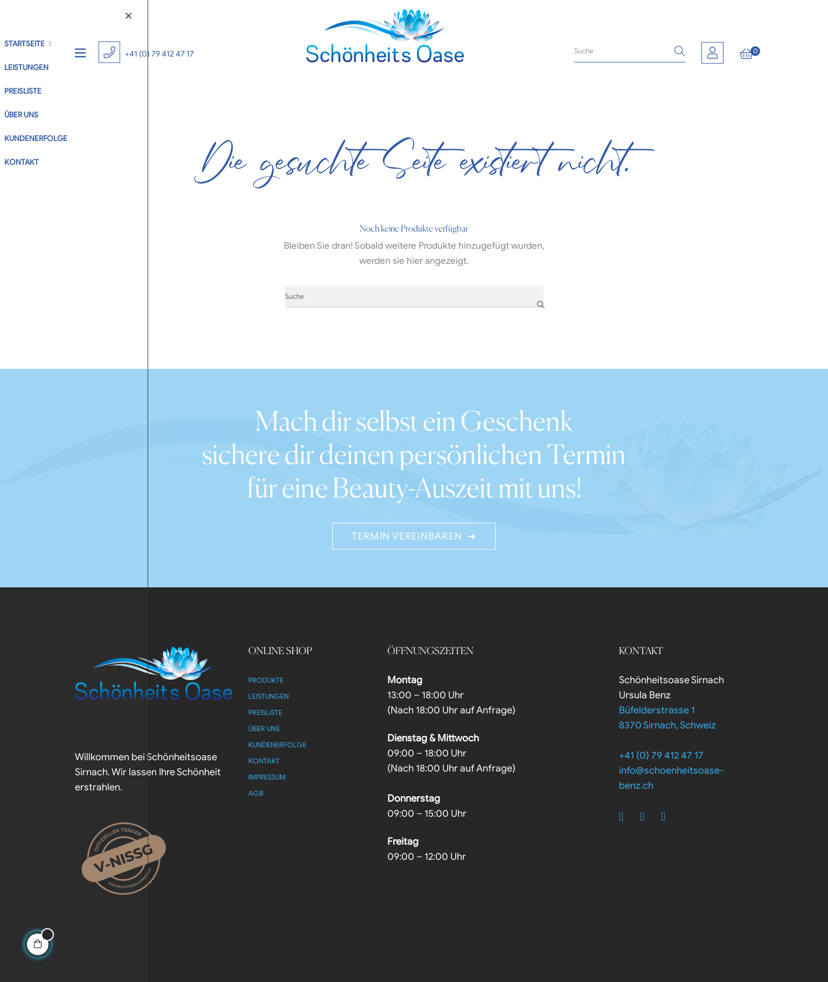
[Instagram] (669, 817)
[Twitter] (648, 817)
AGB (255, 793)
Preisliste (265, 712)
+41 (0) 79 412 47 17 (159, 54)
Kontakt (264, 761)
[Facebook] (627, 817)
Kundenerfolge (277, 744)
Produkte (265, 680)
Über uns (264, 728)
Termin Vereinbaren (407, 536)
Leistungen (268, 696)
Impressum (267, 777)
